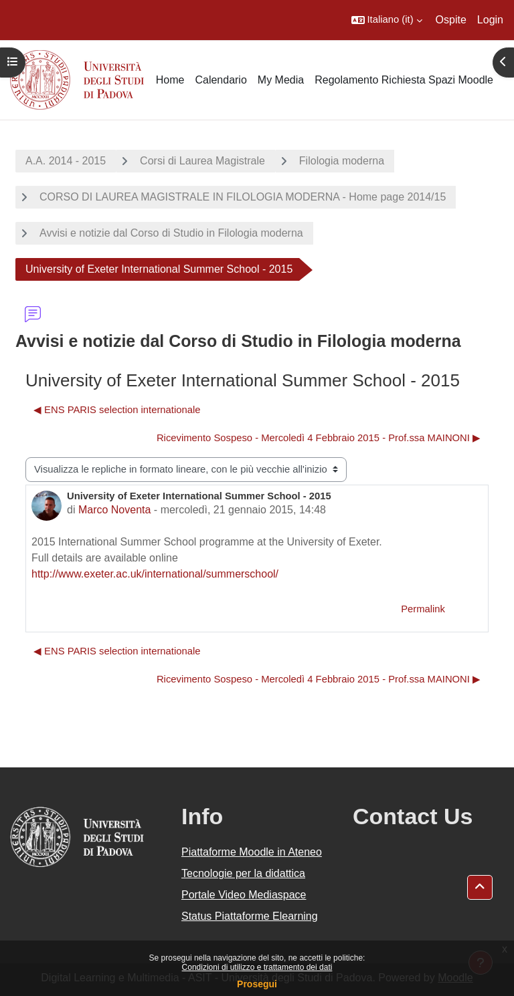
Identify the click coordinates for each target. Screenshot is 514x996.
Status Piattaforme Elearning (249, 916)
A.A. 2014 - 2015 (65, 160)
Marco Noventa (114, 509)
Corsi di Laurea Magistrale (202, 160)
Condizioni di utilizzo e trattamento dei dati (257, 967)
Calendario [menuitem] (220, 80)
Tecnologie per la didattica (243, 873)
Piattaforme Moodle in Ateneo (251, 852)
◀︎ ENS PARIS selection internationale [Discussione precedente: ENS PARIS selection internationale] (116, 409)
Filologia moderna (341, 160)
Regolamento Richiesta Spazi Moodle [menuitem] (404, 80)
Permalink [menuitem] (423, 609)
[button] (386, 20)
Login (490, 19)
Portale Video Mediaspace (244, 894)
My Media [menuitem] (281, 80)
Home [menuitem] (170, 80)
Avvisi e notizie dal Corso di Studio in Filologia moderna (171, 233)
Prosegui (257, 984)
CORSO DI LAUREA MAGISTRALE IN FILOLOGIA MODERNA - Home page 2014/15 (242, 197)
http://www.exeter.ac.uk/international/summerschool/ (154, 574)
